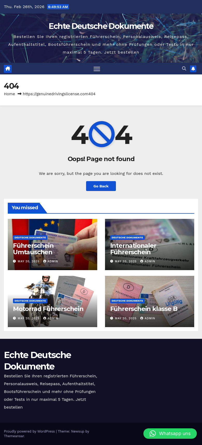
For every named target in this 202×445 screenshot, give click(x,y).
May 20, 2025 (29, 261)
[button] (184, 68)
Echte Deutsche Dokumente (101, 26)
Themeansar (14, 436)
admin (50, 261)
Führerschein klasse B (143, 309)
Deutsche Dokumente (30, 237)
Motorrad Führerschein (48, 309)
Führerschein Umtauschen (33, 249)
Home (9, 94)
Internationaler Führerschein (133, 249)
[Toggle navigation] (96, 69)
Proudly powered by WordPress (30, 431)
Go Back (100, 186)
